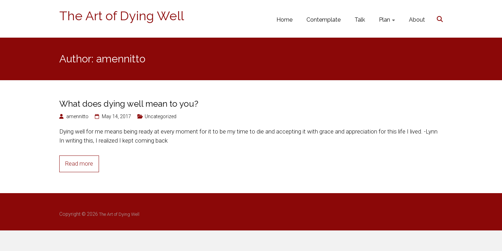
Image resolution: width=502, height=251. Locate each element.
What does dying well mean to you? (128, 104)
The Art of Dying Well (121, 15)
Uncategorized (160, 116)
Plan (384, 19)
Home (284, 19)
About (417, 19)
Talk (360, 19)
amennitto (77, 116)
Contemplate (323, 19)
